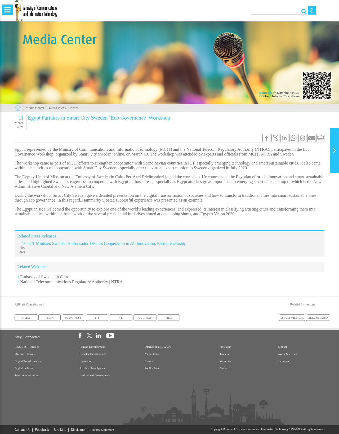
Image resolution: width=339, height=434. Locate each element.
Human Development (92, 346)
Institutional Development (95, 375)
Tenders (224, 354)
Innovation (86, 361)
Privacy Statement (287, 354)
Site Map (60, 430)
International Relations (158, 346)
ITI (97, 317)
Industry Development (93, 354)
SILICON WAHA (317, 317)
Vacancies (225, 361)
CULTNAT (145, 317)
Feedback (282, 346)
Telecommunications (27, 375)
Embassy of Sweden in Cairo (44, 277)
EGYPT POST (73, 317)
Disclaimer (282, 361)
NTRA (26, 317)
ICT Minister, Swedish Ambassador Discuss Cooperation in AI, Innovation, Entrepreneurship (107, 243)
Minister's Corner (25, 354)
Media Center (35, 108)
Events (149, 361)
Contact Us (226, 368)
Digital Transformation (28, 361)
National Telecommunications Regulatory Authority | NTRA (71, 282)
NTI (120, 317)
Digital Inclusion (24, 368)
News (74, 108)
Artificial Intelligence (92, 368)
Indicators (225, 346)
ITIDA (49, 317)
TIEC (168, 317)
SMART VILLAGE (292, 317)
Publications (152, 368)
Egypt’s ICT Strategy (27, 346)
